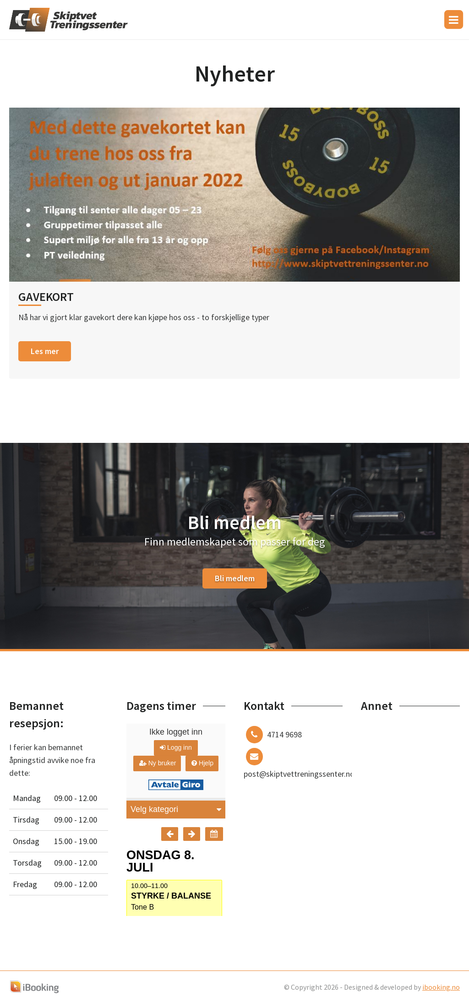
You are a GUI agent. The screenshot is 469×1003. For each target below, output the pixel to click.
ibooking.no (441, 987)
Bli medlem (235, 578)
